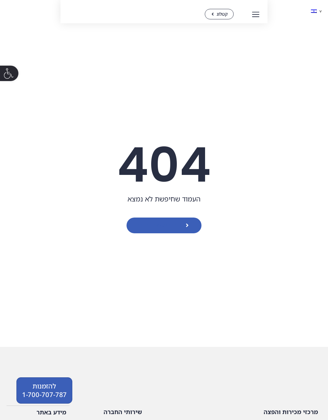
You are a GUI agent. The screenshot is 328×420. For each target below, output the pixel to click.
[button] (9, 73)
